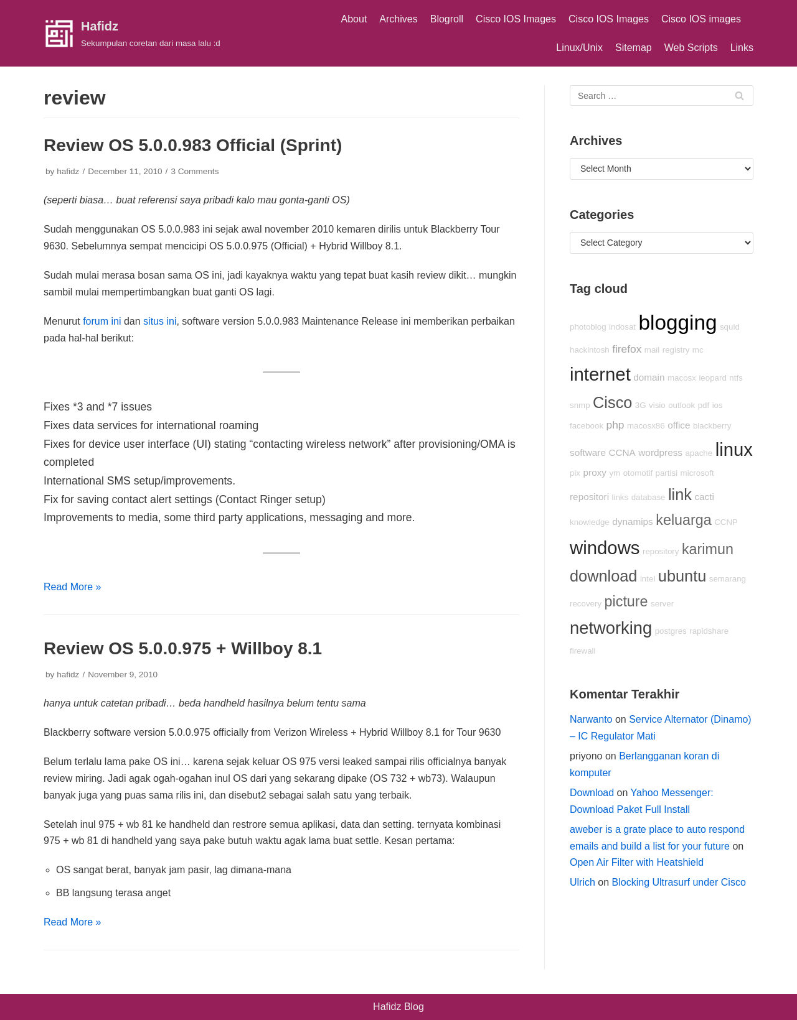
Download (592, 792)
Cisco (612, 402)
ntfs (735, 377)
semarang (727, 578)
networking (611, 628)
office (678, 425)
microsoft (697, 473)
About (354, 19)
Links (741, 47)
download (603, 576)
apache (698, 453)
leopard (712, 377)
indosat (622, 327)
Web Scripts (691, 47)
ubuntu (682, 576)
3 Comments (195, 171)
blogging (677, 322)
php (615, 425)
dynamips (632, 521)
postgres (671, 631)
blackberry (712, 425)
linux (734, 449)
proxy (594, 472)
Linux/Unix (579, 47)
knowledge (590, 522)
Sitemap (633, 47)
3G (640, 405)
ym (614, 473)
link (680, 494)
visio (657, 405)
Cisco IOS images (701, 19)
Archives (398, 19)
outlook (681, 405)
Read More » (72, 587)
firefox (626, 349)
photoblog (588, 327)
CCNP (726, 522)
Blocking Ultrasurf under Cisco (679, 882)
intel (647, 578)
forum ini (102, 321)
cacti (704, 496)
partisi (667, 473)
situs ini (159, 321)
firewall (582, 651)
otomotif (638, 473)
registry (676, 350)
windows (604, 547)
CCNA (621, 452)
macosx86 (646, 425)
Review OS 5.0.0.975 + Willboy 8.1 (183, 648)
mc (698, 350)
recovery (585, 603)
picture (626, 601)
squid (730, 327)
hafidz (68, 171)
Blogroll (446, 19)
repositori (589, 496)
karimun (707, 549)
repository (661, 551)
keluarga (684, 520)
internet (600, 374)
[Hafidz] (132, 33)
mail (651, 350)
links (620, 497)
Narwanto (591, 719)
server (662, 603)
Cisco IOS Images (516, 19)
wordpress (660, 452)
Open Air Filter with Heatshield (637, 862)
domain (648, 377)
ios (717, 405)
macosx (681, 377)
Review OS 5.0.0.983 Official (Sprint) (193, 145)
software (588, 452)
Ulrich (582, 882)
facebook (586, 425)
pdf (704, 405)
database (648, 497)
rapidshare (709, 631)
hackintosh (590, 350)
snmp (580, 405)
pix (575, 473)
